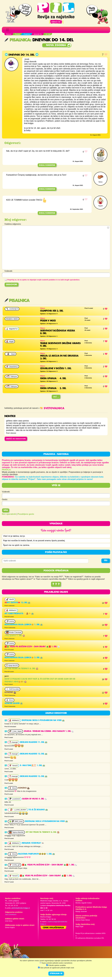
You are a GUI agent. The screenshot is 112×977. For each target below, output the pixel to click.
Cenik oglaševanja (53, 928)
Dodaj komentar (47, 165)
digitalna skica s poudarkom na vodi (43, 721)
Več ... (56, 397)
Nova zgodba (56, 45)
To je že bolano (38, 810)
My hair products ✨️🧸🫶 (19, 614)
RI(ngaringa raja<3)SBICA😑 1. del (24, 625)
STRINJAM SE (56, 974)
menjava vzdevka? (33, 843)
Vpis (5, 510)
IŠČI (105, 561)
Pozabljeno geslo (26, 514)
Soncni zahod (14, 703)
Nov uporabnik (9, 514)
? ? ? (56, 584)
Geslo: (5, 499)
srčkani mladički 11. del (33, 742)
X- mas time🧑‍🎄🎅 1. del (32, 766)
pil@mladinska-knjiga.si (20, 908)
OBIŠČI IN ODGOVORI (16, 439)
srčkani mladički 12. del (33, 754)
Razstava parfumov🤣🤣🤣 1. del (36, 854)
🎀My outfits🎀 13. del (17, 603)
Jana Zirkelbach (10, 914)
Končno (10, 692)
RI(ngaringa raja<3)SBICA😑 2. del (24, 658)
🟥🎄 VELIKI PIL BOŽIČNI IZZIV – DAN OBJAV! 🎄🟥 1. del (32, 647)
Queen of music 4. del (34, 799)
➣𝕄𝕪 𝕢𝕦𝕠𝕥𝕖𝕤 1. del (15, 636)
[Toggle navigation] (7, 29)
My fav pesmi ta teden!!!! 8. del (21, 669)
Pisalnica (17, 40)
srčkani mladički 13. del (33, 776)
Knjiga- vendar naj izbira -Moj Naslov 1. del (49, 731)
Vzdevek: (6, 492)
